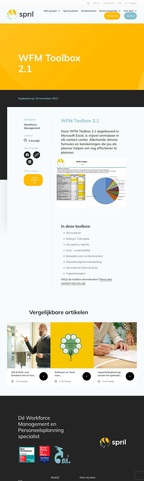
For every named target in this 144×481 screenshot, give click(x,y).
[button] (27, 154)
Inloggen (133, 3)
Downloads (109, 3)
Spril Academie (70, 11)
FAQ (119, 3)
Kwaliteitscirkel (88, 11)
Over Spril (130, 11)
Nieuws (96, 3)
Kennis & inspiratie (110, 11)
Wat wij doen (52, 11)
